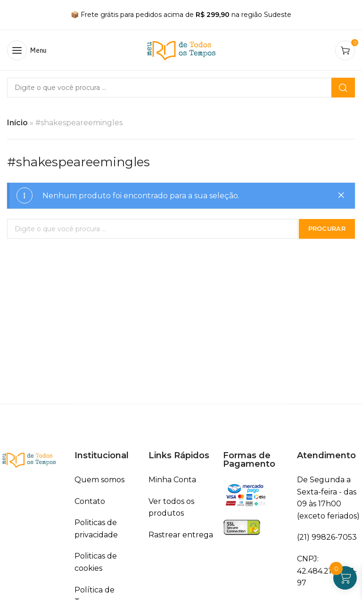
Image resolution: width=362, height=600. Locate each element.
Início (17, 122)
